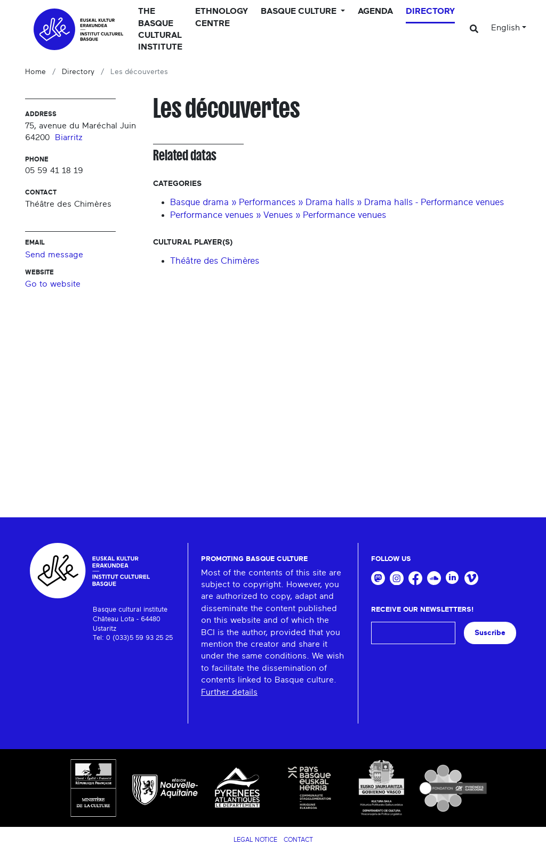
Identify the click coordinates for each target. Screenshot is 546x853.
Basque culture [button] (300, 11)
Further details (229, 692)
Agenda (375, 11)
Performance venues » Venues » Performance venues (278, 215)
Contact (298, 839)
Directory (430, 11)
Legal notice (255, 839)
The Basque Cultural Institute (160, 29)
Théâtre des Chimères (214, 260)
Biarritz (69, 137)
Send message (54, 254)
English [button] (505, 27)
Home (35, 72)
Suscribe (490, 633)
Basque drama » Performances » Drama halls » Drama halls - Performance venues (337, 202)
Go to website (53, 284)
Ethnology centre (221, 17)
